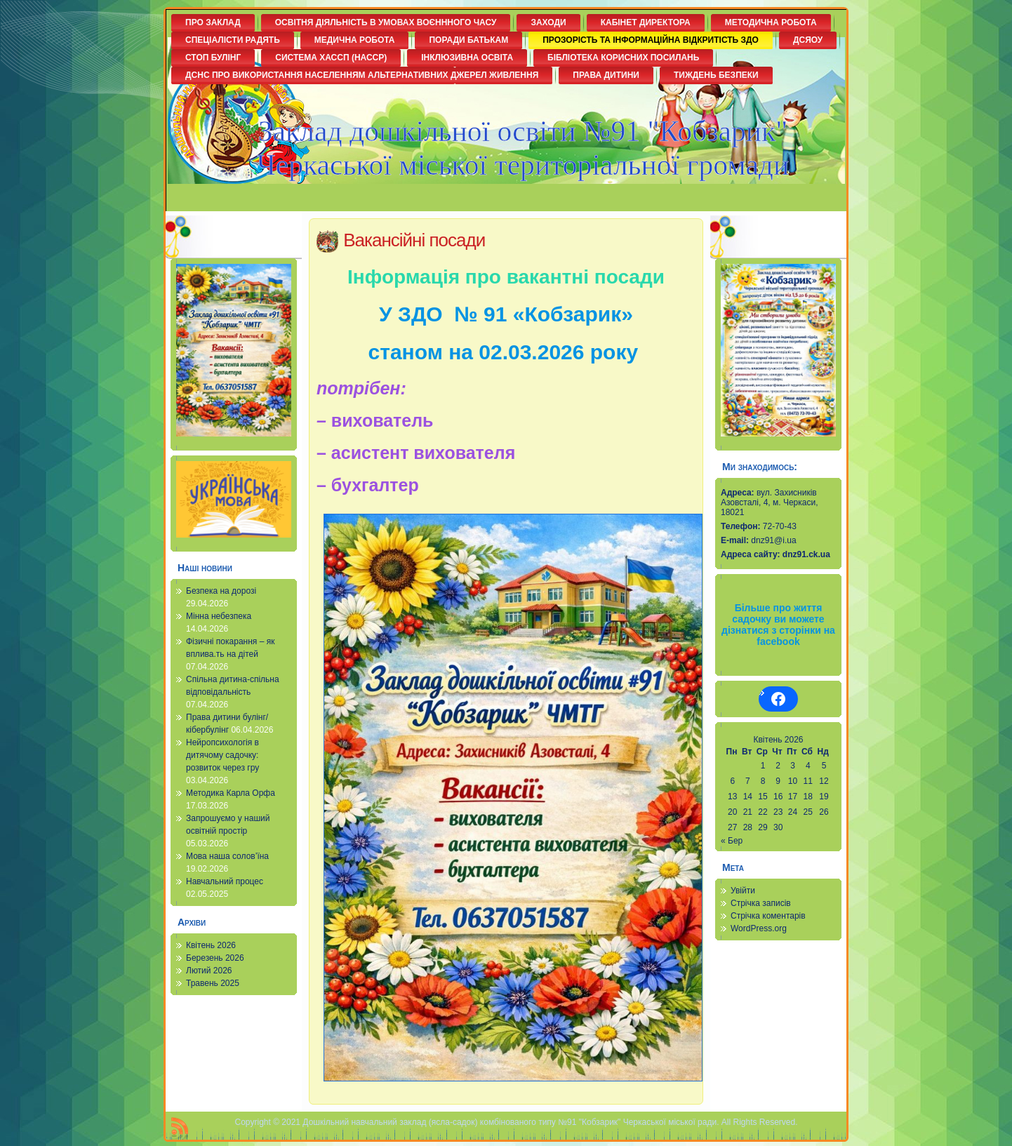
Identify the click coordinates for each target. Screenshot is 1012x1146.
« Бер (732, 841)
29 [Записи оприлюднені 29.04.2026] (762, 827)
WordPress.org (759, 928)
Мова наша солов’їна (227, 856)
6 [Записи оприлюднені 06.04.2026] (732, 781)
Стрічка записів (761, 903)
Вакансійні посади (414, 240)
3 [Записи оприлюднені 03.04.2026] (792, 766)
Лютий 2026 (209, 970)
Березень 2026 (215, 958)
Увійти (743, 890)
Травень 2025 (212, 983)
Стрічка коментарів (768, 916)
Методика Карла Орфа (230, 793)
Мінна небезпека (218, 616)
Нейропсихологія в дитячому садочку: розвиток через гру (222, 755)
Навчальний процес (224, 881)
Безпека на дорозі (221, 591)
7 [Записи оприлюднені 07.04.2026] (747, 781)
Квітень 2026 (211, 945)
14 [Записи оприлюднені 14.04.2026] (747, 796)
